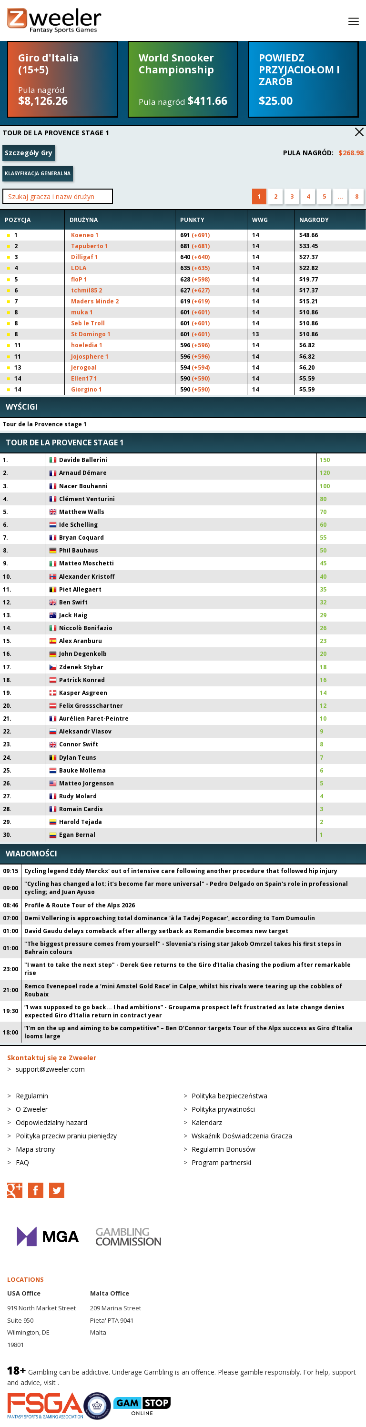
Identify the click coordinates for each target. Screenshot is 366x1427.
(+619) (201, 301)
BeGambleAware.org (93, 1382)
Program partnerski (221, 1162)
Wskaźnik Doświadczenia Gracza (242, 1135)
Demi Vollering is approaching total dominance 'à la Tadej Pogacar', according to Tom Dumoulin (169, 918)
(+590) (201, 378)
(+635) (201, 268)
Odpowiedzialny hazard (51, 1122)
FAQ (22, 1162)
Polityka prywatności (223, 1109)
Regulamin (32, 1095)
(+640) (201, 257)
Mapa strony (35, 1149)
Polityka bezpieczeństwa (229, 1095)
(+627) (201, 290)
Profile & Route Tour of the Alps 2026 (79, 905)
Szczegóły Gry (28, 152)
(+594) (201, 367)
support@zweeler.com (50, 1069)
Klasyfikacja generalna (38, 173)
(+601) (201, 312)
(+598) (201, 279)
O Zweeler (32, 1109)
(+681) (201, 246)
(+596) (201, 345)
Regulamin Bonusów (223, 1149)
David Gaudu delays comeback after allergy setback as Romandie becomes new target (156, 931)
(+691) (201, 235)
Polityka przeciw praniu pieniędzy (66, 1135)
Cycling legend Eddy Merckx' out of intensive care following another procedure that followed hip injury (180, 871)
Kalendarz (207, 1122)
